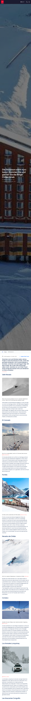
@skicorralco (4, 623)
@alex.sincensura (5, 454)
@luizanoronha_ (23, 514)
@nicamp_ (27, 576)
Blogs (5, 351)
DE (22, 2)
